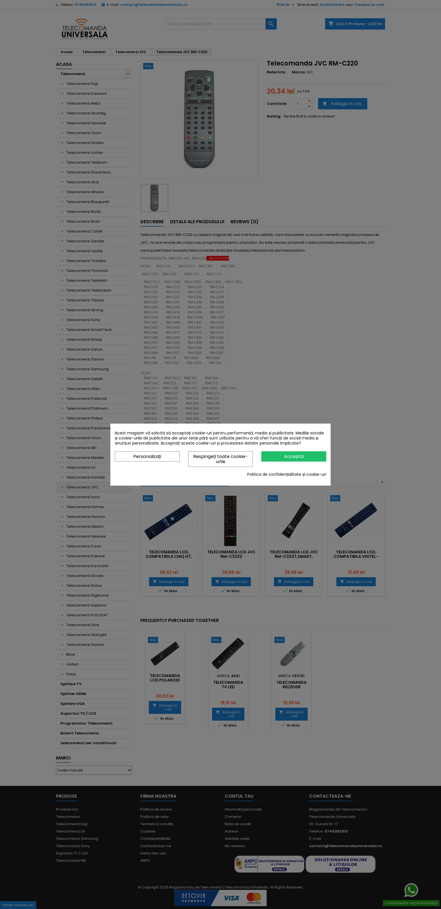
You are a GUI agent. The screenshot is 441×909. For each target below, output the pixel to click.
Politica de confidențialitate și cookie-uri (286, 474)
